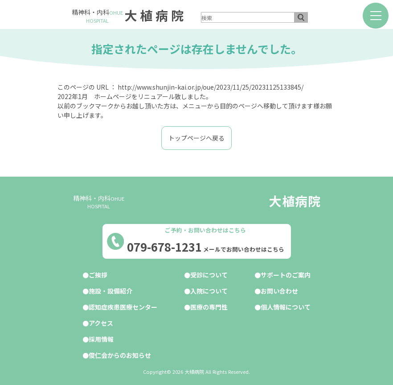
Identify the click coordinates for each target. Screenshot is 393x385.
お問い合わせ (279, 290)
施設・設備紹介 (110, 290)
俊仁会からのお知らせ (120, 355)
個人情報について (286, 306)
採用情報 (101, 339)
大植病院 (155, 15)
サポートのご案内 (286, 274)
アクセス (101, 323)
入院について (209, 290)
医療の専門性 (209, 306)
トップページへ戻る (196, 137)
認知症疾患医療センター (123, 306)
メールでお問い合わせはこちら (243, 249)
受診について (209, 274)
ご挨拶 (98, 274)
